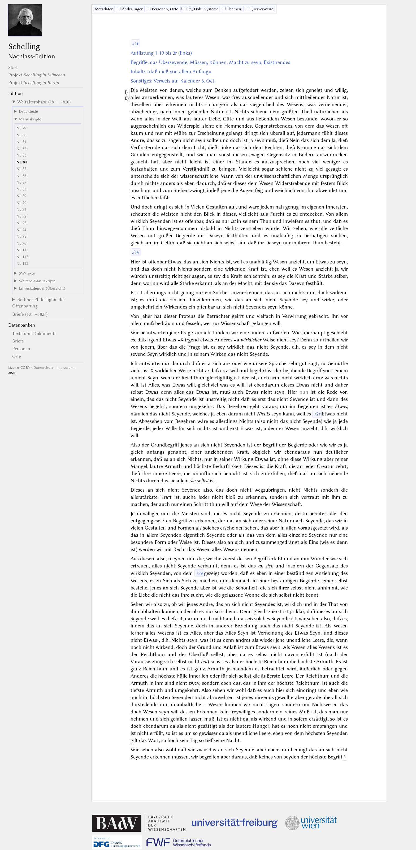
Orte (16, 356)
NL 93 (21, 223)
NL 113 (22, 263)
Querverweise (259, 9)
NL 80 (21, 135)
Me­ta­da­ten (104, 9)
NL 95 (21, 236)
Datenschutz (43, 367)
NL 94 (21, 230)
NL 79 (21, 128)
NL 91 (21, 209)
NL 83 (21, 155)
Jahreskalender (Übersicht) (42, 288)
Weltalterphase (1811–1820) (44, 102)
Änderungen (130, 9)
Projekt (36, 74)
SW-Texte (27, 273)
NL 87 (21, 182)
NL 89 (21, 196)
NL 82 (21, 148)
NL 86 (21, 176)
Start (13, 67)
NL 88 (21, 189)
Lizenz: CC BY (19, 367)
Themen (231, 9)
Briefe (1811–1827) (29, 314)
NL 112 (22, 257)
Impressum (65, 367)
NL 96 (21, 243)
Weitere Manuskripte (37, 281)
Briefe (18, 341)
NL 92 (21, 216)
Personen (21, 348)
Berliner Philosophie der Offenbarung (38, 303)
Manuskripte (30, 119)
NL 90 (21, 203)
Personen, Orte (162, 9)
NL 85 (21, 169)
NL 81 (21, 142)
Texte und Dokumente (34, 333)
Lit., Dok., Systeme (200, 9)
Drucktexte (28, 111)
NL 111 (22, 250)
